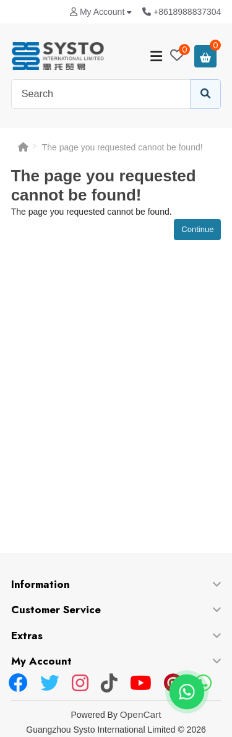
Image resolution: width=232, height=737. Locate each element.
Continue (197, 229)
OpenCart (140, 714)
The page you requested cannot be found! (122, 147)
